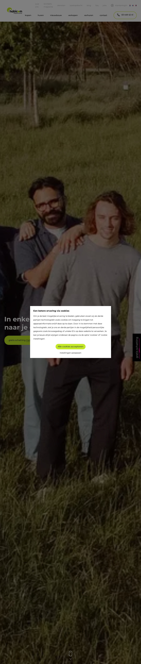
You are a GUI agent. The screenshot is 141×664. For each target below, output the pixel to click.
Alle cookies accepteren (70, 346)
